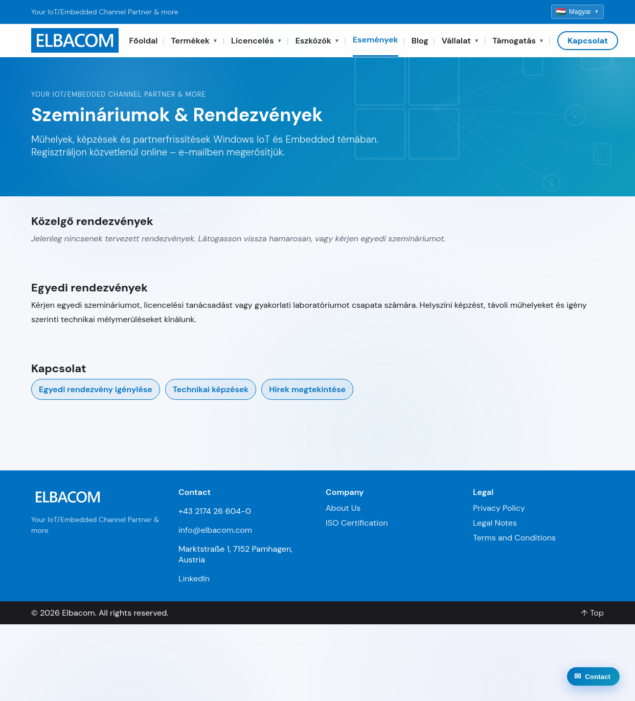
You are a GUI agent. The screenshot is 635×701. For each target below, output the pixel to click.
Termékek (194, 40)
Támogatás (518, 40)
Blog (420, 40)
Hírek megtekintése (307, 389)
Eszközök (317, 40)
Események (375, 39)
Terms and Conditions (514, 537)
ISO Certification (357, 522)
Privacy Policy (499, 508)
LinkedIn (194, 578)
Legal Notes (495, 522)
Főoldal (143, 40)
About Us (343, 508)
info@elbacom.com (215, 530)
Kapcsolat (588, 40)
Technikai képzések (210, 389)
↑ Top (592, 612)
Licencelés (256, 40)
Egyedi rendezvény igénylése (95, 389)
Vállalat (460, 40)
